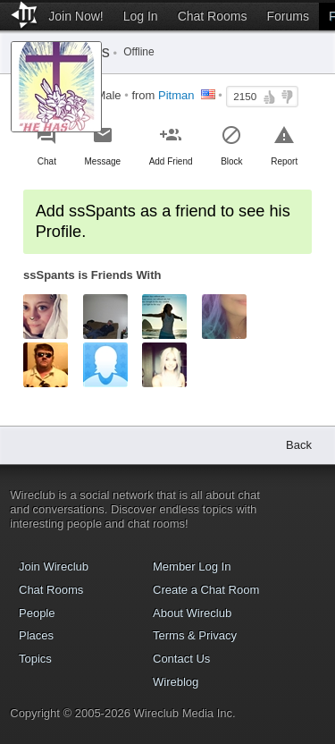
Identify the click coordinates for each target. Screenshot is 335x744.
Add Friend (171, 161)
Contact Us (181, 658)
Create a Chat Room (206, 589)
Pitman (176, 95)
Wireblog (175, 682)
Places (36, 635)
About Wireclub (192, 613)
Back (299, 445)
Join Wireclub (53, 566)
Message (102, 161)
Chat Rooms (212, 16)
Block (231, 161)
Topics (35, 658)
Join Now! (75, 16)
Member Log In (191, 566)
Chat (47, 161)
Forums (287, 16)
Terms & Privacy (195, 635)
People (36, 613)
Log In (140, 16)
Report (284, 161)
